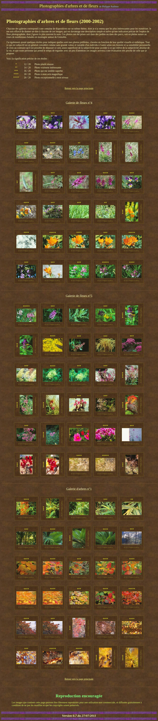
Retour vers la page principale (79, 88)
